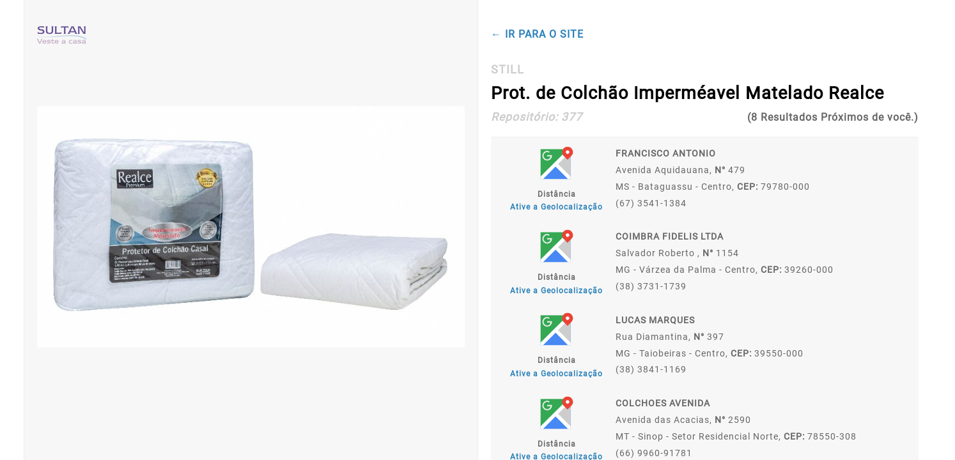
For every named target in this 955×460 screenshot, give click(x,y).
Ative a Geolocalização (556, 207)
